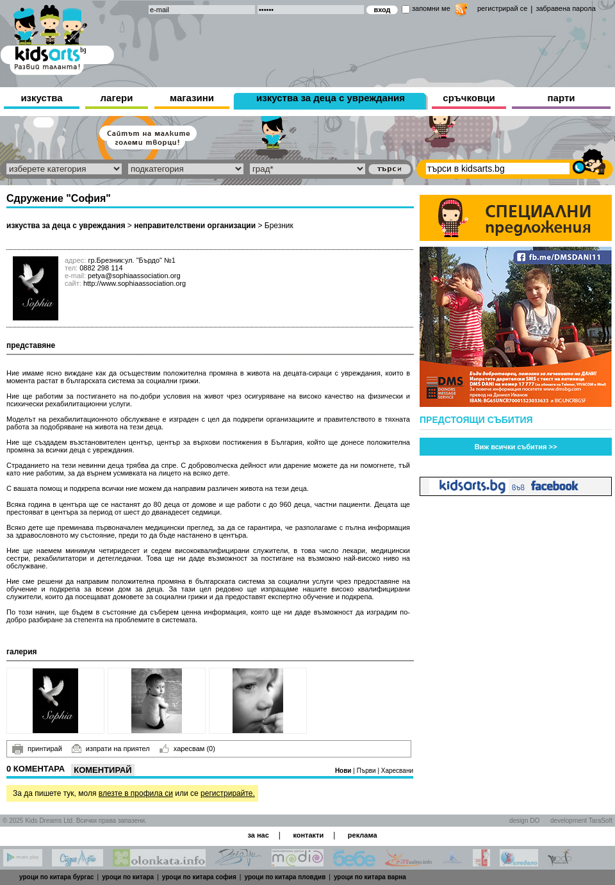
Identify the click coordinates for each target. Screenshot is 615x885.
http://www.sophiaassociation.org (134, 283)
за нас (257, 835)
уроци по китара (128, 877)
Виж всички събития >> (516, 447)
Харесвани (397, 770)
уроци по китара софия (199, 877)
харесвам (187, 748)
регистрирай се (502, 8)
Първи (367, 770)
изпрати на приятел (111, 748)
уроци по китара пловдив (284, 877)
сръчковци (469, 97)
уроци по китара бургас (56, 877)
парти (561, 97)
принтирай (37, 749)
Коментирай (102, 770)
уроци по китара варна (370, 877)
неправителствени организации (195, 225)
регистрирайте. (228, 793)
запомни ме (431, 8)
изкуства (41, 97)
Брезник (279, 225)
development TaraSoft (581, 820)
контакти (308, 835)
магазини (192, 97)
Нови (344, 770)
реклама (362, 835)
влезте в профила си (136, 793)
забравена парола (565, 8)
